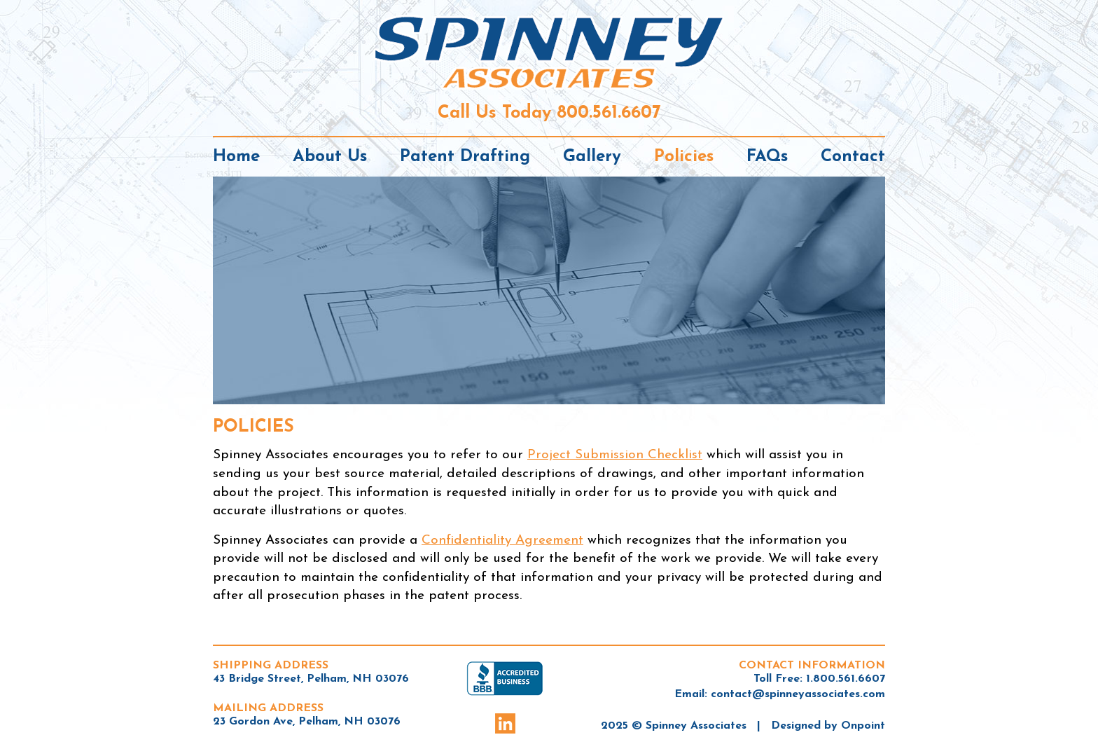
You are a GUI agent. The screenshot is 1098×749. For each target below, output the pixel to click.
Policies (684, 157)
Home (236, 157)
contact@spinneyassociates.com (798, 694)
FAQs (767, 157)
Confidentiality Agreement (502, 540)
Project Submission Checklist (614, 455)
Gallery (592, 157)
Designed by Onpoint (828, 725)
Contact (853, 157)
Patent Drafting (465, 157)
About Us (330, 157)
